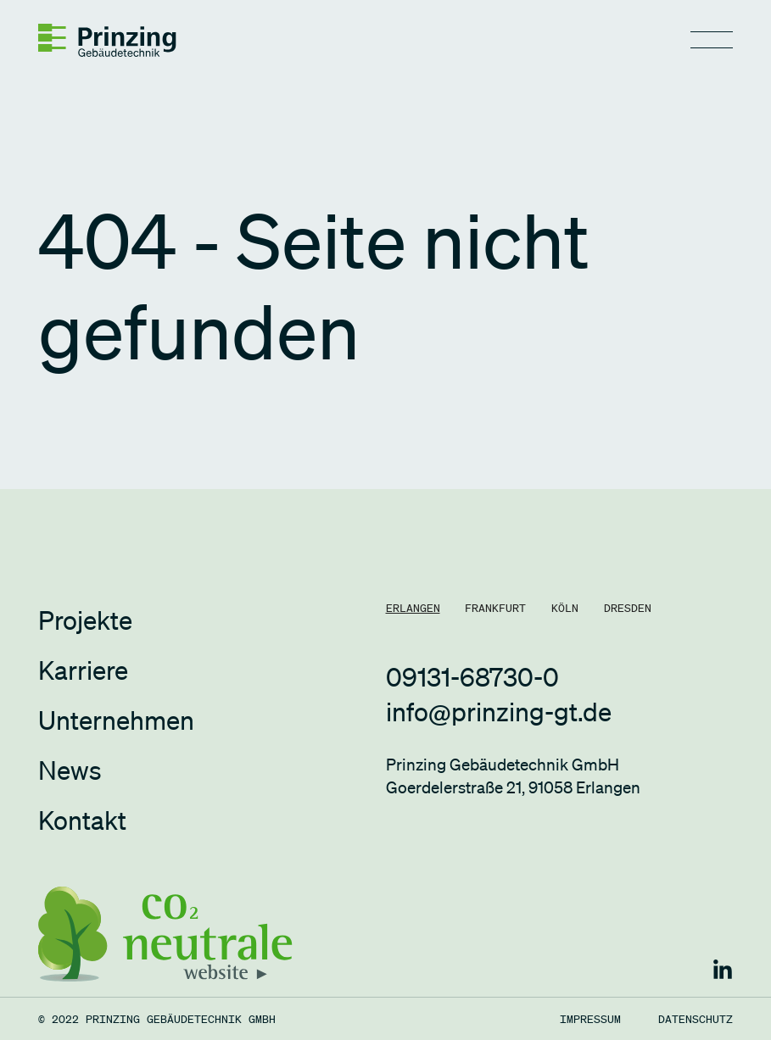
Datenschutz (695, 1019)
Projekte (85, 619)
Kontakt (82, 819)
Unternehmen (116, 719)
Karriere (83, 669)
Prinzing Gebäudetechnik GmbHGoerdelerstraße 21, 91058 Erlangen (513, 776)
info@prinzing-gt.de (499, 711)
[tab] (413, 608)
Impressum (590, 1019)
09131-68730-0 (472, 676)
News (70, 769)
